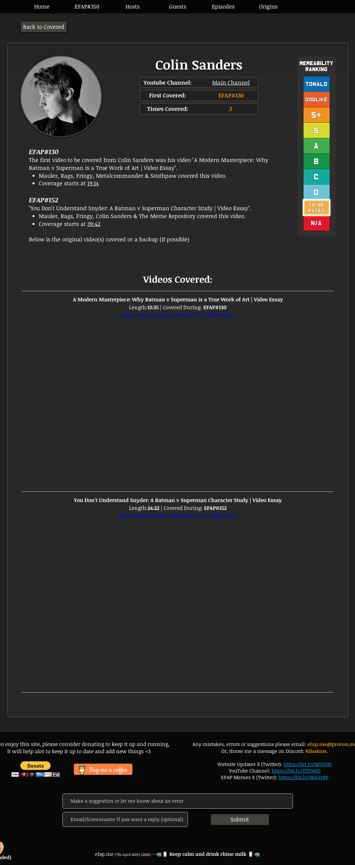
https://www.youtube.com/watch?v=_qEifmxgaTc (178, 315)
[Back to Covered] (43, 26)
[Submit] (240, 819)
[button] (223, 6)
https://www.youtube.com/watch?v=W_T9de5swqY (178, 515)
